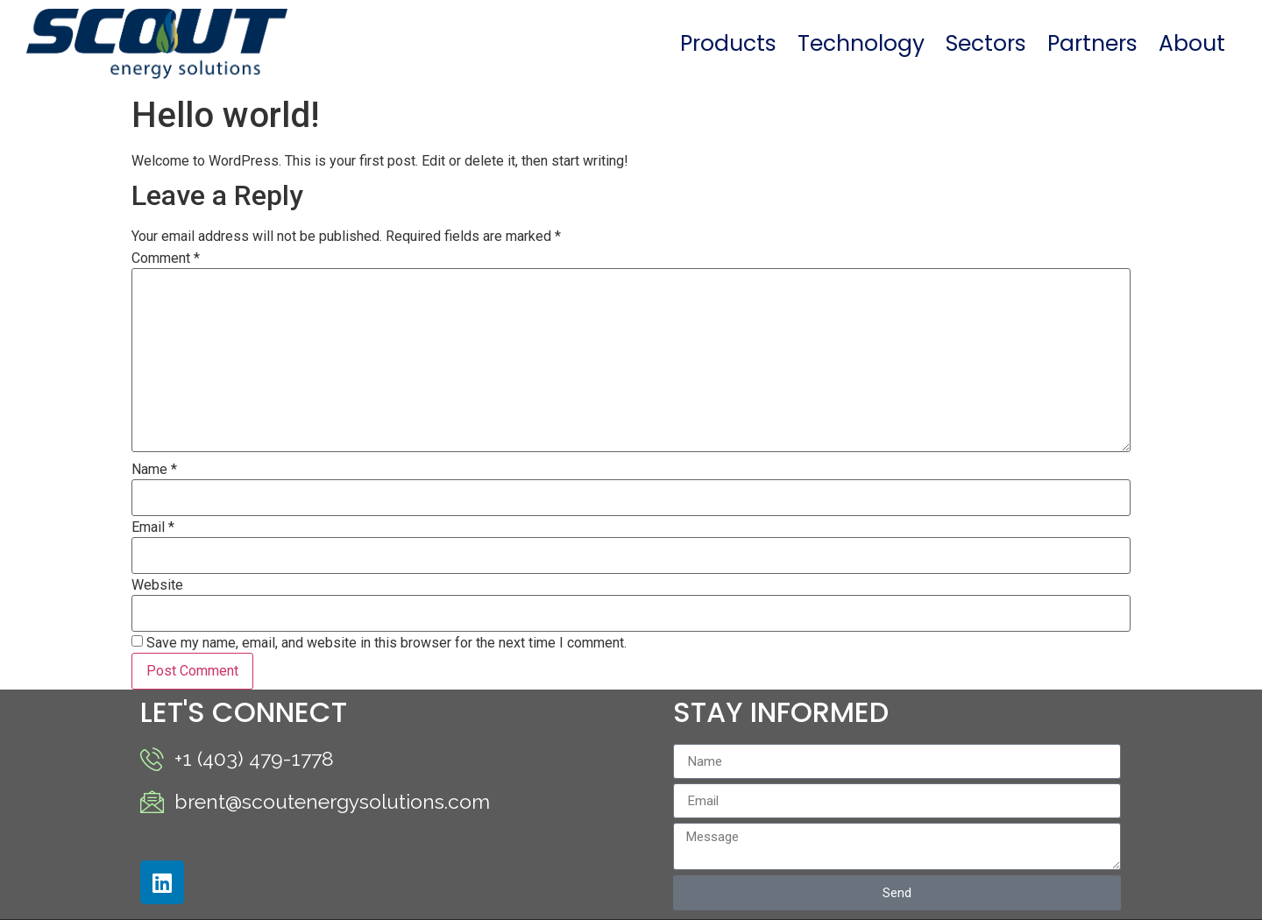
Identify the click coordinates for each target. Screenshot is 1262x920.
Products (728, 43)
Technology (861, 43)
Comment (165, 258)
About (1192, 43)
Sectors (986, 43)
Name (154, 470)
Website (157, 585)
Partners (1092, 43)
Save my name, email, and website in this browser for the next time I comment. (386, 643)
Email (152, 527)
